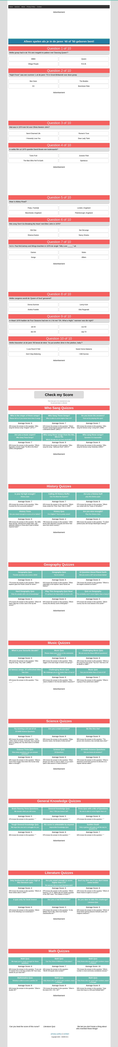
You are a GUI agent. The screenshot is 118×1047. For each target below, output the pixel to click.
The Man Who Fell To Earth (33, 161)
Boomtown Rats (84, 86)
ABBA (33, 59)
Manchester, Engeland (33, 213)
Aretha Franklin (33, 310)
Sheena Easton (33, 235)
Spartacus (84, 161)
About (23, 6)
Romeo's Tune (84, 133)
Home (11, 6)
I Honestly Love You (33, 138)
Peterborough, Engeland (84, 213)
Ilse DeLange (84, 230)
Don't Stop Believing (33, 354)
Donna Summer (33, 305)
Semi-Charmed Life (33, 133)
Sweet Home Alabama (84, 349)
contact (66, 1034)
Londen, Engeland (83, 208)
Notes (84, 252)
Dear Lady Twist (84, 138)
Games (33, 252)
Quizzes (17, 6)
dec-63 (33, 332)
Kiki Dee (33, 230)
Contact (39, 6)
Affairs (84, 257)
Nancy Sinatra (84, 235)
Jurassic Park (84, 156)
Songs (33, 257)
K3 (33, 86)
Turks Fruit (33, 156)
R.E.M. (83, 64)
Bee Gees (33, 81)
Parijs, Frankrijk (33, 208)
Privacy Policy (31, 6)
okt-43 (33, 327)
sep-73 (83, 332)
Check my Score (59, 395)
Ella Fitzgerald (84, 310)
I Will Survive (84, 354)
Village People (33, 64)
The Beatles (84, 81)
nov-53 (83, 327)
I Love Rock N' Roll (33, 349)
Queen (83, 59)
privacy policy (56, 1034)
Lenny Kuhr (84, 305)
